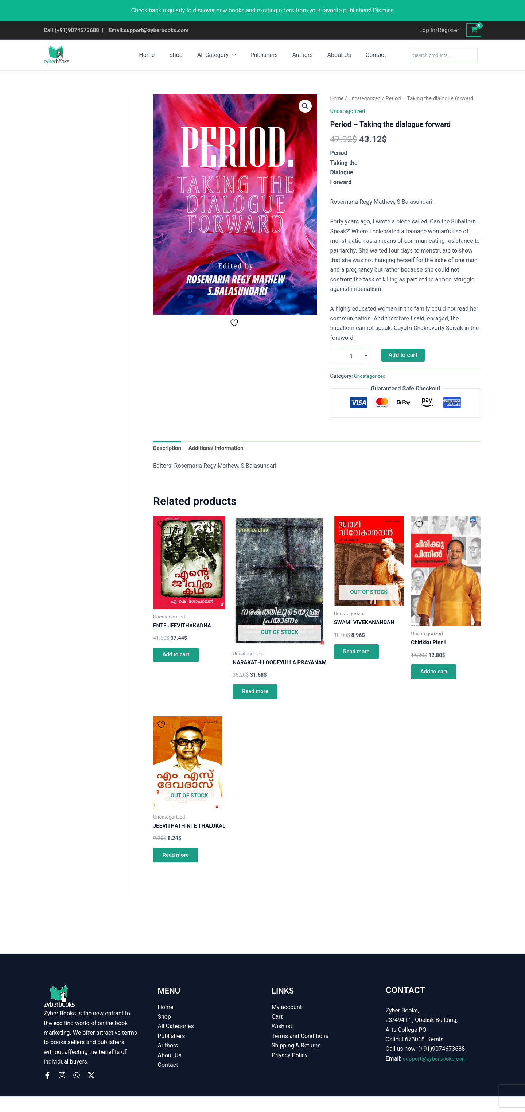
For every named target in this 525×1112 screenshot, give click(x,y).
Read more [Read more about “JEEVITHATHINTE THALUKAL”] (178, 877)
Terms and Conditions (300, 1036)
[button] (235, 55)
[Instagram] (62, 1075)
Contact (367, 54)
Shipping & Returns (296, 1045)
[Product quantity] (351, 356)
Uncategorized (366, 98)
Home (155, 54)
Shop (181, 54)
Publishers (264, 54)
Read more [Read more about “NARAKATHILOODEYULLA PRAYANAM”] (263, 703)
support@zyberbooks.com (437, 1058)
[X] (91, 1075)
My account (287, 1007)
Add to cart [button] (178, 664)
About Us (333, 54)
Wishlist (282, 1026)
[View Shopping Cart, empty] (473, 30)
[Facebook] (47, 1075)
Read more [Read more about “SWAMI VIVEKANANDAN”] (371, 648)
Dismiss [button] (383, 10)
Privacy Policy (290, 1055)
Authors (299, 54)
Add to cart (403, 354)
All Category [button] (219, 55)
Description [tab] (168, 448)
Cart (277, 1016)
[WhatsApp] (76, 1075)
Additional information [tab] (219, 448)
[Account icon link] (439, 30)
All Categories (176, 1026)
